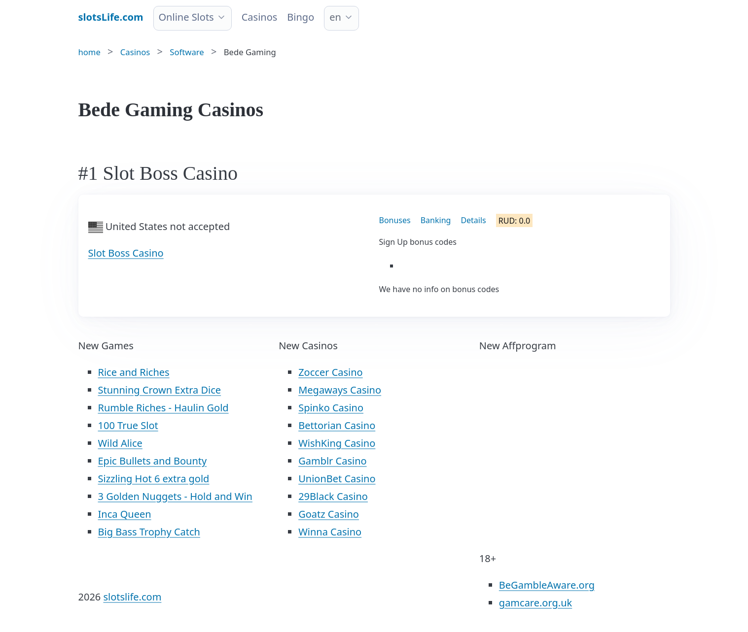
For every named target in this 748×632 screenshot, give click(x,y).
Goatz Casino (328, 514)
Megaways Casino (339, 390)
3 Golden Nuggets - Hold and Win (175, 496)
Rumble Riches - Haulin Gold (163, 407)
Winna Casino (329, 531)
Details (473, 220)
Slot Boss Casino (126, 253)
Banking (436, 220)
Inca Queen (124, 514)
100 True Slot (128, 425)
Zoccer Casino (330, 372)
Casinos (260, 17)
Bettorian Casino (336, 425)
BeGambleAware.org (547, 585)
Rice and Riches (134, 372)
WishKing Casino (336, 443)
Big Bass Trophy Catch (149, 531)
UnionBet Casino (336, 478)
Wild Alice (120, 443)
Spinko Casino (330, 407)
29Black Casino (333, 496)
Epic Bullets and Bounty (152, 460)
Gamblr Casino (332, 460)
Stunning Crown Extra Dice (159, 390)
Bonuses (395, 220)
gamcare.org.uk (535, 602)
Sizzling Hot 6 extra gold (154, 478)
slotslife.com (132, 596)
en (335, 17)
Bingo (300, 17)
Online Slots (186, 17)
